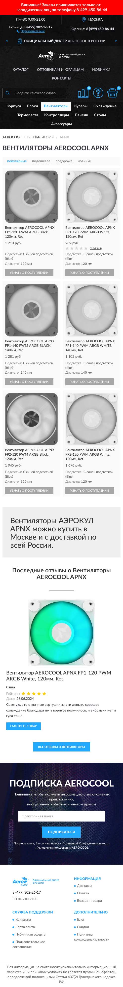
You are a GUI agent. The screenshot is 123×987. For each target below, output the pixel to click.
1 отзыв (96, 248)
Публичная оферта (30, 934)
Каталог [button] (21, 70)
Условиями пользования (54, 847)
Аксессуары (61, 124)
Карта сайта (25, 927)
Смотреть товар (23, 726)
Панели (81, 115)
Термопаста (27, 115)
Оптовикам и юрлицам (60, 70)
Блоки (32, 106)
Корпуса (13, 106)
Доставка (84, 886)
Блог (81, 919)
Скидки (83, 927)
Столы (100, 115)
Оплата (83, 893)
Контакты (61, 78)
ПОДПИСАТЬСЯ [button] (61, 832)
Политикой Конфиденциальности (86, 843)
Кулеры (80, 106)
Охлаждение (105, 106)
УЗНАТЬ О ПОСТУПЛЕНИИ (29, 272)
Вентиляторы (56, 106)
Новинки (101, 70)
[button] (31, 30)
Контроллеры (56, 115)
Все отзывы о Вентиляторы (61, 747)
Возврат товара (89, 901)
